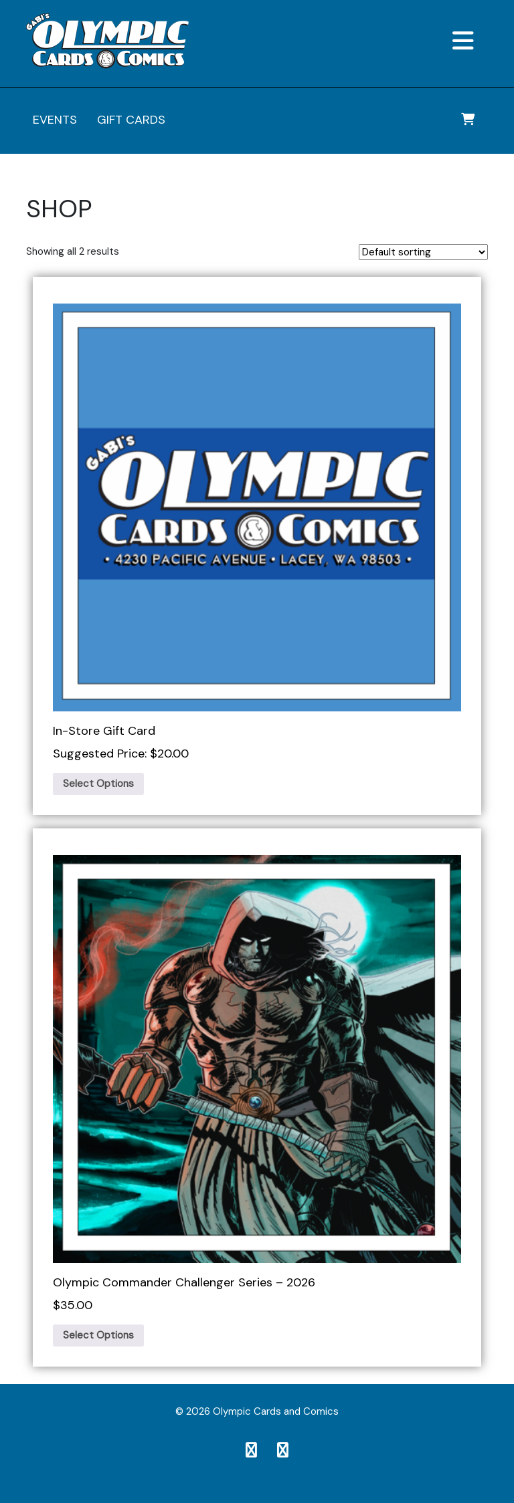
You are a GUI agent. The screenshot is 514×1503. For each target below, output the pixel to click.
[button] (414, 41)
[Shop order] (423, 252)
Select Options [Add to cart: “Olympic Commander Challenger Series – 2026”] (98, 1335)
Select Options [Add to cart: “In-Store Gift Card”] (98, 783)
